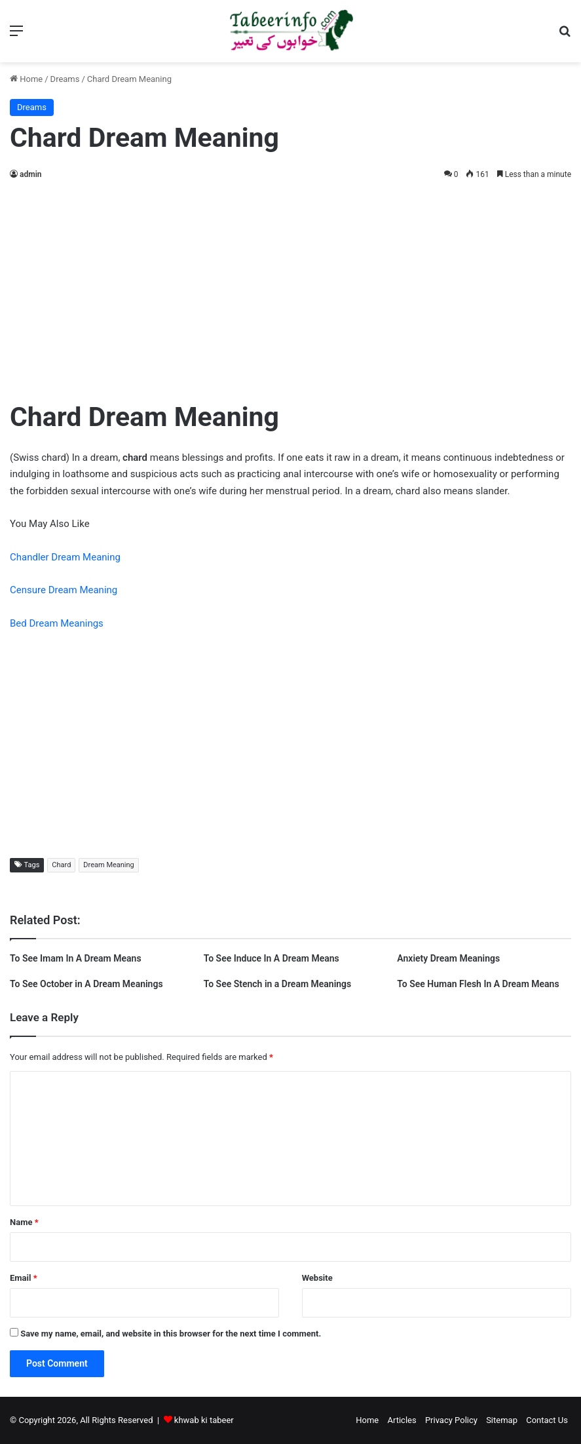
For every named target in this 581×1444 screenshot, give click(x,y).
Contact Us (547, 1420)
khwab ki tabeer (204, 1420)
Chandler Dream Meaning (65, 557)
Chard (61, 865)
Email (23, 1278)
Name (24, 1222)
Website (317, 1278)
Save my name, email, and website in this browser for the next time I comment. (170, 1333)
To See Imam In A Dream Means (75, 958)
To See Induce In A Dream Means (271, 958)
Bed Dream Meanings (56, 623)
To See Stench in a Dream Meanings (278, 984)
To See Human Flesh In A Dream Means (478, 984)
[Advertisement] (290, 287)
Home (26, 79)
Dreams (65, 79)
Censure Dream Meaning (63, 590)
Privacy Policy (451, 1420)
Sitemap (501, 1420)
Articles (401, 1420)
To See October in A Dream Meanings (86, 984)
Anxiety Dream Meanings (448, 958)
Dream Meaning (108, 865)
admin (30, 174)
